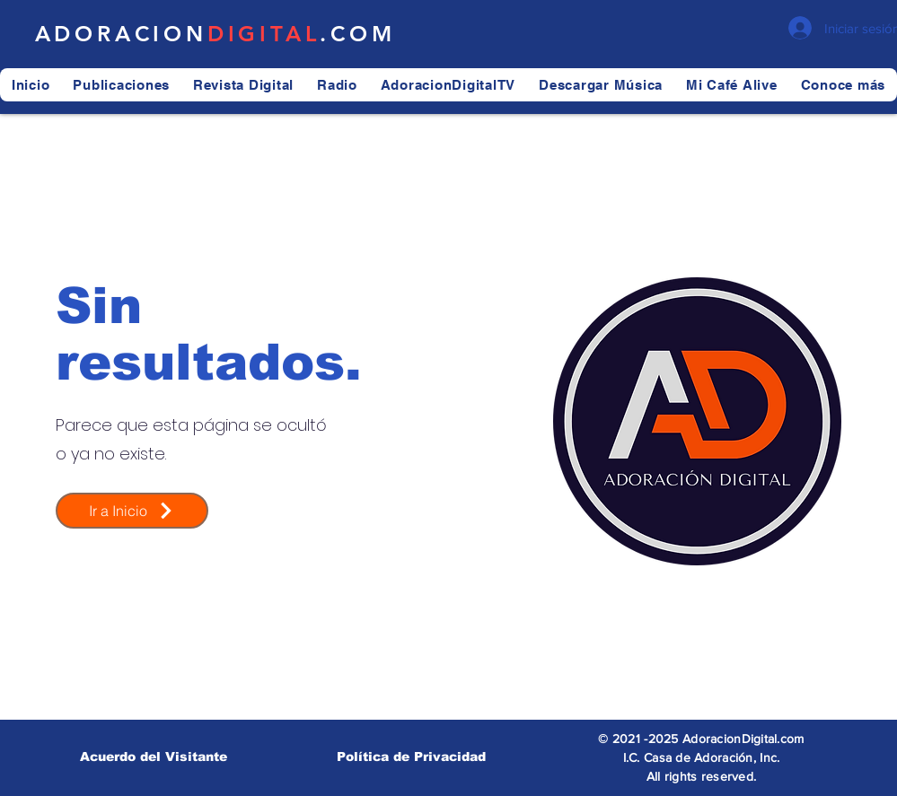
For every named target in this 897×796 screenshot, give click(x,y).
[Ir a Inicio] (132, 511)
